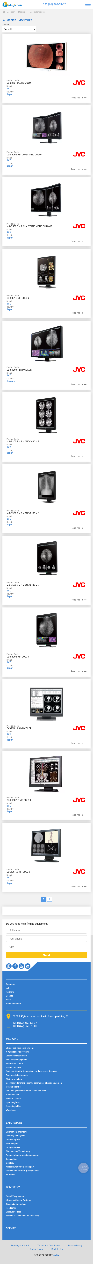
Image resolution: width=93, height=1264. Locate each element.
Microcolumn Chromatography (20, 1167)
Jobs (8, 988)
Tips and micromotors (16, 1204)
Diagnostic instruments (16, 1056)
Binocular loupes (13, 1212)
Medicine (22, 12)
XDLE (56, 1254)
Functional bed (12, 1095)
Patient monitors (13, 1067)
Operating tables (13, 1106)
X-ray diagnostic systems (17, 1052)
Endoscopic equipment (16, 1060)
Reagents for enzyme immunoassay (22, 1155)
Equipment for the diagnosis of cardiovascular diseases (31, 1071)
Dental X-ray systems (16, 1196)
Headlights (11, 1208)
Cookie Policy (36, 1249)
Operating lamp (13, 1102)
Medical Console (13, 1098)
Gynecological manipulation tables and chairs (27, 1091)
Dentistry (13, 1187)
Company (10, 984)
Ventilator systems (14, 1063)
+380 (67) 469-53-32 (53, 4)
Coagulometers (13, 1147)
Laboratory (14, 1122)
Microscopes (12, 1143)
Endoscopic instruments (17, 1075)
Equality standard (20, 1245)
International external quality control (22, 1171)
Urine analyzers (13, 1140)
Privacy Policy (75, 1245)
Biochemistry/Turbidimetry (18, 1151)
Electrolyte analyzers (15, 1136)
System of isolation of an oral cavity (22, 1216)
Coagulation (11, 1159)
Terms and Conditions (48, 1245)
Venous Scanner (13, 1087)
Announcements (13, 1004)
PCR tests (10, 1174)
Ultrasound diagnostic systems (20, 1048)
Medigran (11, 12)
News (8, 1000)
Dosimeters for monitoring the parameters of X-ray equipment (34, 1083)
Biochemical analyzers (16, 1132)
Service (11, 1228)
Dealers (9, 996)
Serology (10, 1163)
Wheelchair (11, 1110)
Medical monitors (14, 1079)
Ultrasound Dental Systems (18, 1200)
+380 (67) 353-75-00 (25, 1026)
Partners (10, 992)
